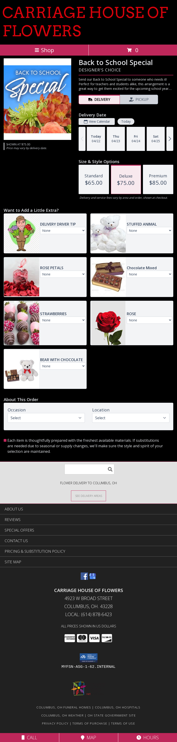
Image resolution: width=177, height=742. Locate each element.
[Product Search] (89, 469)
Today (126, 121)
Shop (44, 50)
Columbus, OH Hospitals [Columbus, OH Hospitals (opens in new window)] (118, 707)
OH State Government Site (112, 715)
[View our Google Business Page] (92, 578)
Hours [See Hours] (147, 737)
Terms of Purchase (89, 723)
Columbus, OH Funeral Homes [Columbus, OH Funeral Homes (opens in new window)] (63, 707)
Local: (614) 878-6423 (88, 614)
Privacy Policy (55, 723)
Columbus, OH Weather (62, 715)
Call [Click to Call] (29, 737)
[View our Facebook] (84, 578)
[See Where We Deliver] (88, 495)
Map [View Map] (88, 737)
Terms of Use (123, 723)
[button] (88, 658)
